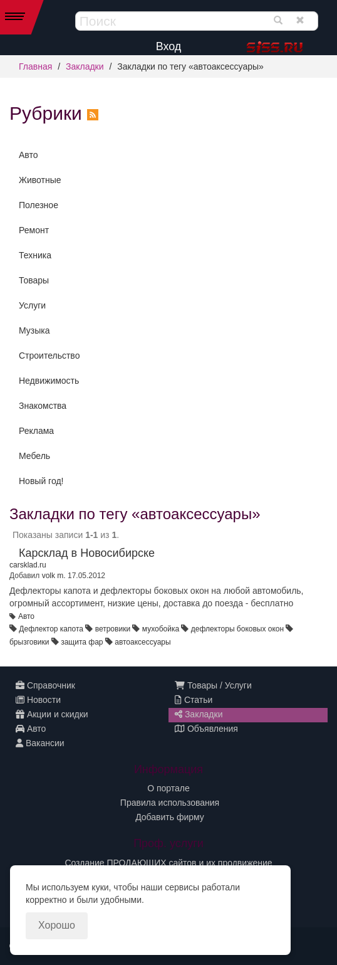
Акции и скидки (52, 714)
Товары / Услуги (213, 685)
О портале (168, 788)
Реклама (36, 431)
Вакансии (40, 743)
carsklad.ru (27, 565)
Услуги (32, 305)
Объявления (206, 729)
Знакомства (42, 406)
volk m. (54, 575)
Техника (35, 255)
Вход (169, 46)
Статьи (193, 700)
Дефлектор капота (51, 629)
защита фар (82, 642)
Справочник (45, 685)
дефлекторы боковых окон (237, 629)
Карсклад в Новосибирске (87, 553)
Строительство (49, 356)
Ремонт (34, 230)
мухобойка (160, 629)
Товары (34, 280)
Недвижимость (49, 381)
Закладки (85, 66)
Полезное (38, 205)
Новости (38, 700)
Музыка (34, 330)
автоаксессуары (142, 642)
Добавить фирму (169, 817)
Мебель (34, 456)
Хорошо (56, 925)
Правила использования (169, 803)
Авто (28, 155)
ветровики (112, 629)
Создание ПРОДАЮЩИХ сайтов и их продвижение (168, 863)
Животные (40, 180)
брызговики (29, 642)
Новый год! (41, 481)
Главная (35, 66)
